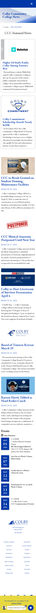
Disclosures (9, 553)
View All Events (8, 435)
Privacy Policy (17, 603)
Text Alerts (27, 561)
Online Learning (9, 565)
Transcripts (27, 569)
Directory (9, 549)
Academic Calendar (9, 542)
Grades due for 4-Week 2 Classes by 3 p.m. (20, 471)
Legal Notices (27, 557)
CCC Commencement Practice (22, 504)
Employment (9, 557)
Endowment (27, 542)
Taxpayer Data (9, 573)
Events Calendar (27, 546)
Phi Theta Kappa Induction (21, 446)
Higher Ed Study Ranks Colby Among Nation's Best (16, 65)
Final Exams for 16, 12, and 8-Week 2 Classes (22, 485)
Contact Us (9, 546)
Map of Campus (9, 561)
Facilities (27, 549)
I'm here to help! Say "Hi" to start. (16, 607)
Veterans (27, 573)
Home (6, 27)
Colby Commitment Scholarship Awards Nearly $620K (17, 122)
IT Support (27, 553)
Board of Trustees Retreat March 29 (17, 346)
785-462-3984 (18, 532)
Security (9, 569)
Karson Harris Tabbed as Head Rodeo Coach (16, 399)
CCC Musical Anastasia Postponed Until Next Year (18, 238)
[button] (31, 608)
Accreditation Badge (18, 584)
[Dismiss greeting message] (26, 606)
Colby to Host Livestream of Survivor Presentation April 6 (17, 292)
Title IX (27, 565)
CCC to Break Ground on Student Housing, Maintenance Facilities (17, 181)
